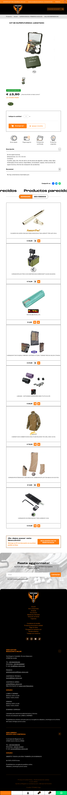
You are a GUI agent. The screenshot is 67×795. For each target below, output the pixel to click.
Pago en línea (33, 627)
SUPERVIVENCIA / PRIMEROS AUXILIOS (31, 16)
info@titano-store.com (18, 666)
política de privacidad (21, 579)
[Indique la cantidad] (26, 116)
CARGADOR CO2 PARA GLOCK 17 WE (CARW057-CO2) (33, 518)
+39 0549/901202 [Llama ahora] (49, 2)
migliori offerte (33, 568)
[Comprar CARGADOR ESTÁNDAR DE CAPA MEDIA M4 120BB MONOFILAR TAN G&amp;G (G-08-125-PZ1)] (34, 485)
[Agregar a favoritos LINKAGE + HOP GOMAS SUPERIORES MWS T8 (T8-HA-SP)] (38, 403)
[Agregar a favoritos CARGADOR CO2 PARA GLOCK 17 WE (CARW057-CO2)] (38, 525)
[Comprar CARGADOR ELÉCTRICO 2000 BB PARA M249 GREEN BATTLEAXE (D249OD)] (35, 281)
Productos (9, 16)
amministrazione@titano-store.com (17, 672)
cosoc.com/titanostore (26, 686)
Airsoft (16, 16)
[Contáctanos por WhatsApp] (61, 793)
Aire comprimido (33, 608)
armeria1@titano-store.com (19, 749)
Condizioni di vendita (33, 623)
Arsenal (33, 610)
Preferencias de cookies (41, 780)
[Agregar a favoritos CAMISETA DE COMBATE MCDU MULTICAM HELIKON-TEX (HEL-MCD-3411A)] (38, 444)
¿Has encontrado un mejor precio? (30, 94)
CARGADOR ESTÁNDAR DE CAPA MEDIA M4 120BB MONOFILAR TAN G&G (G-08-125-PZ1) (33, 477)
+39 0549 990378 (14, 745)
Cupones (33, 618)
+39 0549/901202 (14, 662)
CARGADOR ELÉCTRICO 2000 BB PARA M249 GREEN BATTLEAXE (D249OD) (33, 274)
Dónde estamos (33, 631)
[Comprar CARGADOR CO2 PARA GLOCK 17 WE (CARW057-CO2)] (35, 525)
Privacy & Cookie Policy (25, 780)
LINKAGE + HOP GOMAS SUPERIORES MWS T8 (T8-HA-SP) (33, 396)
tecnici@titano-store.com (14, 678)
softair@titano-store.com (21, 2)
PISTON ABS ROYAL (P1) (33, 314)
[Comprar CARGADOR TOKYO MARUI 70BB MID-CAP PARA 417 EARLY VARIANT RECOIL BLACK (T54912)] (35, 363)
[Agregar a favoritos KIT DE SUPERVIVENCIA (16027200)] (36, 126)
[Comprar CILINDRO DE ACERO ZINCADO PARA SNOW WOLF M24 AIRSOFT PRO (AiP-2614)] (35, 240)
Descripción (33, 149)
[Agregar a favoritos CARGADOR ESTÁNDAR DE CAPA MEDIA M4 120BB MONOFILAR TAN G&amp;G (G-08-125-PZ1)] (38, 485)
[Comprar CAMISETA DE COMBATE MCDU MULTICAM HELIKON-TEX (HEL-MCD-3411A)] (35, 444)
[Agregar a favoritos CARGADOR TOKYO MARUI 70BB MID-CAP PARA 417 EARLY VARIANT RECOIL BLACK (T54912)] (38, 363)
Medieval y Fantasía (33, 614)
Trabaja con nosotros (33, 633)
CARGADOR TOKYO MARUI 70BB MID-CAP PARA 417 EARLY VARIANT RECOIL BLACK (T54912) (33, 355)
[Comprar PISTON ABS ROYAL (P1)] (34, 322)
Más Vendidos (40, 197)
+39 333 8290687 (19, 664)
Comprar (17, 126)
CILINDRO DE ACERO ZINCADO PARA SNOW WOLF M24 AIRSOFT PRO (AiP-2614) (33, 233)
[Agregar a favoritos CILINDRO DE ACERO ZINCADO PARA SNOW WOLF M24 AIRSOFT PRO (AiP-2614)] (38, 240)
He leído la (17, 579)
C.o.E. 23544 (33, 781)
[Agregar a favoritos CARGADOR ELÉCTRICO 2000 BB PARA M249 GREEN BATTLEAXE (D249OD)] (38, 281)
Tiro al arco (33, 612)
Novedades (25, 197)
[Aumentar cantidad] (29, 116)
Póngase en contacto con (34, 629)
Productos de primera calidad (33, 625)
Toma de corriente (33, 616)
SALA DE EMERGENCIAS (51, 16)
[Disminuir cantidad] (22, 116)
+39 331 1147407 (18, 747)
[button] (65, 2)
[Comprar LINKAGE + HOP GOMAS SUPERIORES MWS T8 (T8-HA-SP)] (35, 403)
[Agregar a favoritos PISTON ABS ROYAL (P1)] (38, 322)
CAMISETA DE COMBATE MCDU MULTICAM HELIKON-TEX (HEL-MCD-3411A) (33, 437)
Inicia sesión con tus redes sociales (48, 541)
